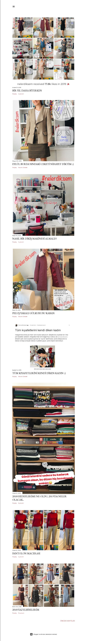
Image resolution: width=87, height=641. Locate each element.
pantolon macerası (26, 553)
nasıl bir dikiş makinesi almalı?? (34, 238)
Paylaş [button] (14, 94)
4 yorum (21, 94)
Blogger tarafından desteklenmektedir (43, 634)
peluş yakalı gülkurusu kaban (33, 313)
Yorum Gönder (22, 167)
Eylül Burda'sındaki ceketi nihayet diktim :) (43, 164)
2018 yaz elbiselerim (25, 609)
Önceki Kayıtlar (67, 621)
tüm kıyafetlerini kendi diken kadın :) (39, 373)
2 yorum (21, 557)
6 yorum (21, 503)
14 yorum (21, 613)
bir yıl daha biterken (27, 90)
